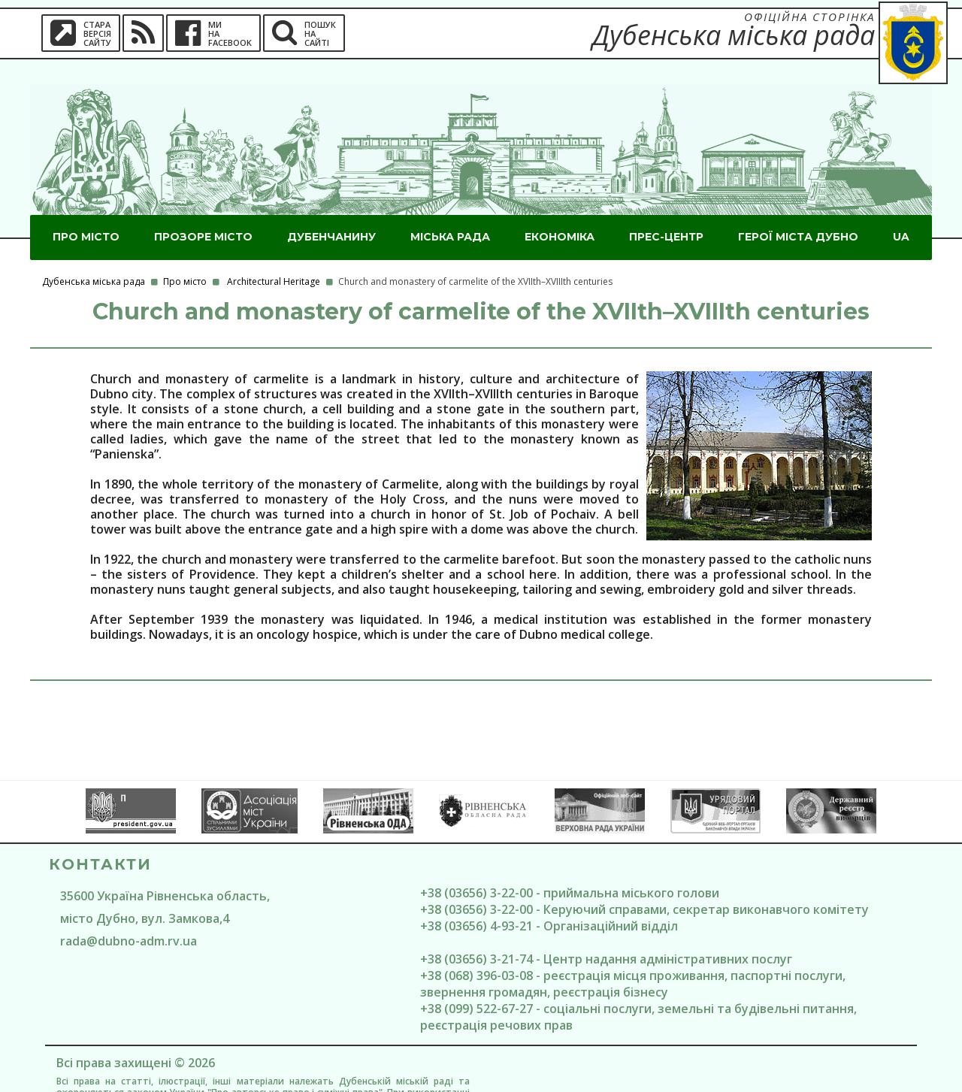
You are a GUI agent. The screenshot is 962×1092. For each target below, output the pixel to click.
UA (901, 212)
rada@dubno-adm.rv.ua (128, 916)
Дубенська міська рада (93, 256)
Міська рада (450, 212)
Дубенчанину (331, 212)
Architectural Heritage (273, 256)
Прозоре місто (203, 212)
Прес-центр (666, 212)
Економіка (559, 212)
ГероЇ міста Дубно (798, 212)
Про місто (86, 212)
